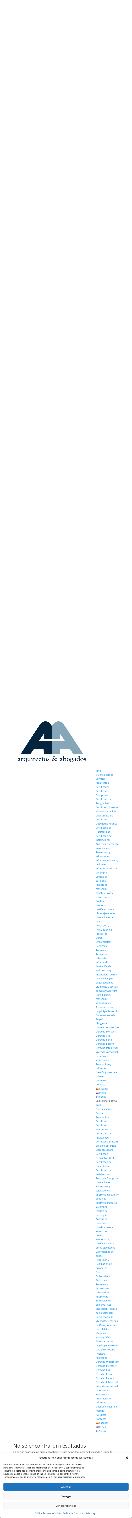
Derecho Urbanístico (107, 1027)
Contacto (101, 1084)
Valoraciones (103, 848)
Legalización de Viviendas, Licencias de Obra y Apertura (107, 986)
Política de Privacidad (73, 1513)
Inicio (99, 770)
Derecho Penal (104, 1039)
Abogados (101, 1023)
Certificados (102, 787)
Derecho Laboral (105, 1043)
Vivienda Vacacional (107, 1052)
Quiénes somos (104, 774)
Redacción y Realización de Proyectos (104, 929)
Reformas (101, 946)
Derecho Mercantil (106, 1031)
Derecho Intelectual (107, 1047)
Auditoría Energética (107, 844)
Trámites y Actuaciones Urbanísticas (102, 954)
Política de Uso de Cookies (48, 1513)
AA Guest (101, 1080)
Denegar (66, 1496)
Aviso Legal (91, 1513)
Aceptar (66, 1487)
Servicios (101, 778)
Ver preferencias (66, 1505)
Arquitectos (102, 782)
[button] (127, 1457)
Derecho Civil (103, 1035)
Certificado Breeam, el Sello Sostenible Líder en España (107, 811)
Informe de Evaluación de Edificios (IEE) (103, 966)
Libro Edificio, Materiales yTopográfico (103, 999)
